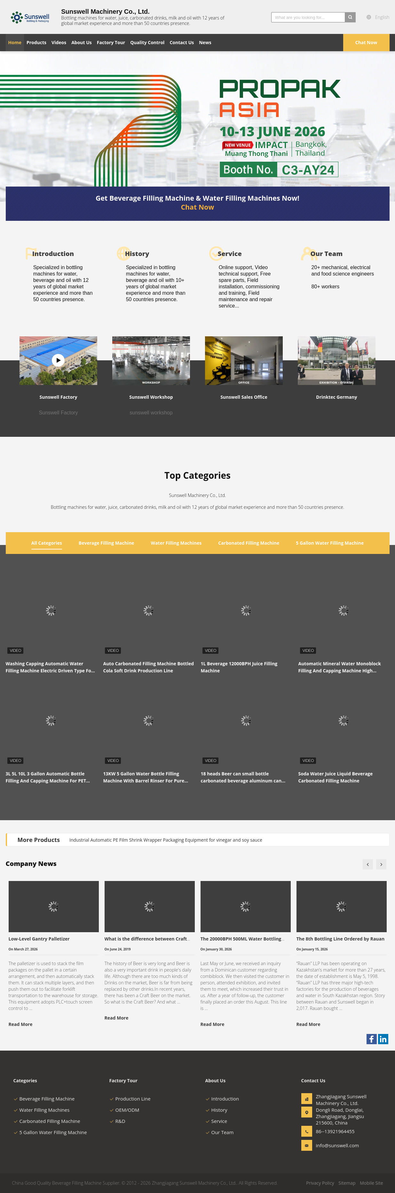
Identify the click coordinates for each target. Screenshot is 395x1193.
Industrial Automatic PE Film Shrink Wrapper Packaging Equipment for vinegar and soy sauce (165, 840)
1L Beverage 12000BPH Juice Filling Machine (239, 667)
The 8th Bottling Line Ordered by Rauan (340, 939)
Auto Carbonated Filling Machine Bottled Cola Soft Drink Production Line (148, 667)
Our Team (219, 1132)
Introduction (222, 1098)
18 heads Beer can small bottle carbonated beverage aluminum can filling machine (241, 777)
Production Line (130, 1098)
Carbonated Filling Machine (46, 1121)
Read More (21, 1024)
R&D (117, 1121)
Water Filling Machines (41, 1110)
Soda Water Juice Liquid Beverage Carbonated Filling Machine (335, 777)
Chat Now (366, 42)
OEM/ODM (124, 1110)
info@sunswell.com (336, 1145)
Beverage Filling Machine (44, 1098)
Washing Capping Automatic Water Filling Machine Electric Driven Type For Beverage (49, 667)
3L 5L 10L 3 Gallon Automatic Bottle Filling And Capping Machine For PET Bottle (46, 777)
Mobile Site (371, 1183)
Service (216, 1121)
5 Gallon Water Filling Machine (50, 1132)
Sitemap (346, 1183)
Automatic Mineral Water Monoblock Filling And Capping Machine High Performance (339, 667)
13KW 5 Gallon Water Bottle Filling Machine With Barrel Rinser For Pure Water (144, 777)
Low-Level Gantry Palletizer (39, 939)
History (216, 1110)
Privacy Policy (320, 1183)
